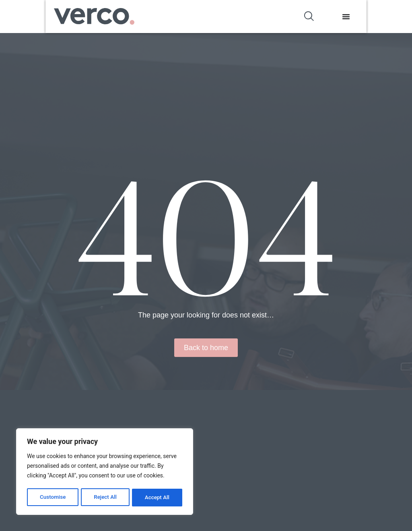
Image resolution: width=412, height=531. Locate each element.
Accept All (157, 497)
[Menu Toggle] (392, 16)
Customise (52, 497)
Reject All (105, 497)
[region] (104, 472)
